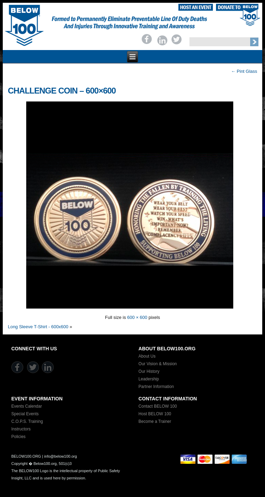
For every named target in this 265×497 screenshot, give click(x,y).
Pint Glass (244, 71)
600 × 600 (137, 317)
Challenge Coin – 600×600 (62, 90)
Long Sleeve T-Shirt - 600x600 (38, 326)
